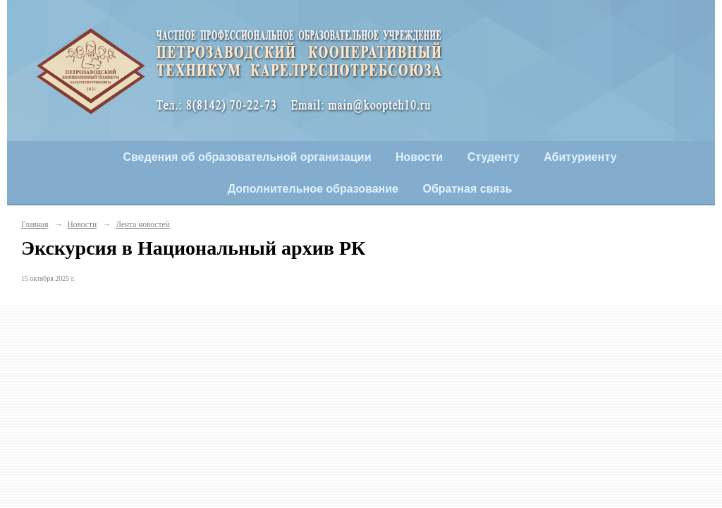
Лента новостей (142, 224)
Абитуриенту (580, 157)
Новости (419, 157)
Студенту (493, 157)
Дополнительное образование (313, 189)
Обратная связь (468, 189)
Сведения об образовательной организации (247, 157)
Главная (34, 224)
